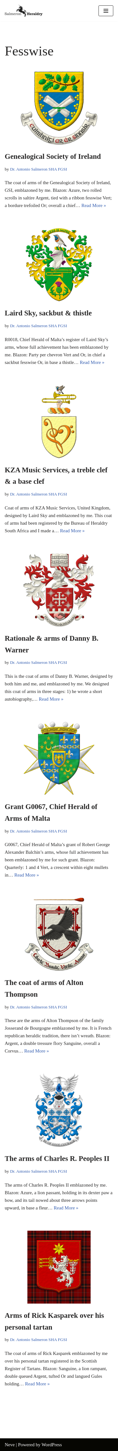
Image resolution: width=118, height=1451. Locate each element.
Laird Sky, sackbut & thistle (48, 313)
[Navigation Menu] (105, 10)
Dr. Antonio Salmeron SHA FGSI (38, 169)
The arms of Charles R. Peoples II (57, 1159)
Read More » (93, 205)
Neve (10, 1444)
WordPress (52, 1444)
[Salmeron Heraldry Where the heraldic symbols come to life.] (23, 10)
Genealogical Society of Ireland (53, 156)
